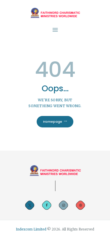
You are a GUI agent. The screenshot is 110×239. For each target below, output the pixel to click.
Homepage (52, 121)
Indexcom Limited (31, 229)
